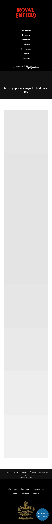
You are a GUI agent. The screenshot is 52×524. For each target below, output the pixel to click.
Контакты (26, 58)
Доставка (25, 493)
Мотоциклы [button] (26, 30)
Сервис (26, 53)
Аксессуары (39, 489)
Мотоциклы (12, 489)
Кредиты (26, 35)
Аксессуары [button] (26, 39)
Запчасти (26, 44)
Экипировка (26, 49)
